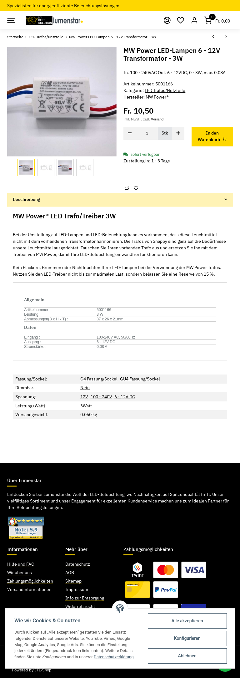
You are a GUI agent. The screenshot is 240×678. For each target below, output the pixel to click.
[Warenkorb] (217, 20)
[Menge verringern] (129, 133)
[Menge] (147, 133)
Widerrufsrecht (80, 606)
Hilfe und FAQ (20, 564)
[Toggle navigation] (10, 20)
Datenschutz (77, 564)
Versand (157, 119)
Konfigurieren (187, 638)
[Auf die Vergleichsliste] (126, 188)
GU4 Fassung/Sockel (140, 379)
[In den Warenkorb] (212, 136)
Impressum (76, 589)
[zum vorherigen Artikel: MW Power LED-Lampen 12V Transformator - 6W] (213, 36)
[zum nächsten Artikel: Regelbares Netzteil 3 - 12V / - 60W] (226, 36)
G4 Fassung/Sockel (99, 379)
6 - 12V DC (124, 397)
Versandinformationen (29, 589)
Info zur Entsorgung (84, 598)
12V (84, 397)
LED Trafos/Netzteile (165, 90)
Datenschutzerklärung (114, 657)
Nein (85, 387)
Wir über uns (19, 572)
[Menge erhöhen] (178, 133)
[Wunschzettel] (181, 20)
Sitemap (73, 581)
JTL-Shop (43, 670)
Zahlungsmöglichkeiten (30, 581)
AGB (69, 572)
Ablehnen (187, 655)
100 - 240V (101, 397)
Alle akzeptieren (187, 620)
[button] (194, 20)
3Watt (86, 406)
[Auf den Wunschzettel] (135, 188)
